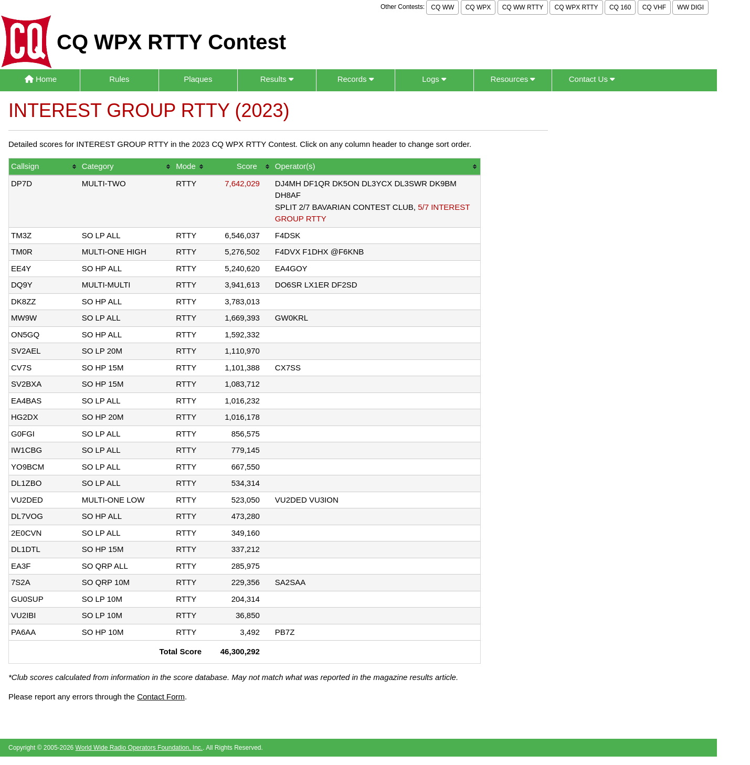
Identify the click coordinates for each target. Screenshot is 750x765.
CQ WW (442, 7)
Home (41, 79)
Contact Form (161, 696)
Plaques (198, 79)
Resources (513, 79)
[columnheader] (44, 167)
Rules (119, 79)
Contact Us (592, 79)
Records (355, 79)
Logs (434, 79)
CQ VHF (654, 7)
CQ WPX (478, 7)
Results (276, 79)
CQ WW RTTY (522, 7)
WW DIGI (690, 7)
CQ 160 (620, 7)
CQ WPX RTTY (576, 7)
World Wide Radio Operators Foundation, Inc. (139, 747)
